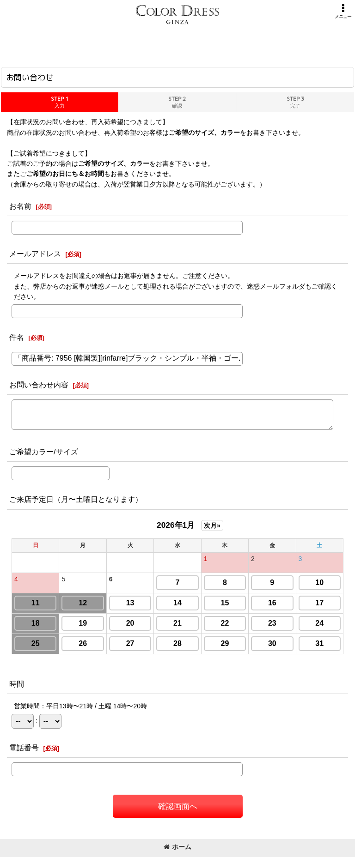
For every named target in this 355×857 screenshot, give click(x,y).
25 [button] (35, 643)
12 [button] (83, 603)
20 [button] (130, 623)
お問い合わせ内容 (38, 384)
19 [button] (83, 623)
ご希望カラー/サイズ (43, 451)
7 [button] (178, 582)
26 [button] (83, 643)
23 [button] (272, 623)
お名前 (20, 206)
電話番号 (24, 747)
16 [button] (272, 603)
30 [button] (272, 643)
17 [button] (319, 603)
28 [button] (177, 643)
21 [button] (177, 623)
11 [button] (35, 603)
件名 (16, 337)
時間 (16, 684)
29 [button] (225, 643)
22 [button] (225, 623)
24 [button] (319, 623)
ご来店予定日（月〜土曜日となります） (75, 499)
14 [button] (177, 603)
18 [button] (35, 623)
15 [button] (225, 603)
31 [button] (319, 643)
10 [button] (319, 582)
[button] (343, 11)
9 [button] (272, 582)
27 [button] (130, 643)
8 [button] (225, 582)
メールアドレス (35, 253)
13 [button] (130, 603)
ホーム (177, 847)
